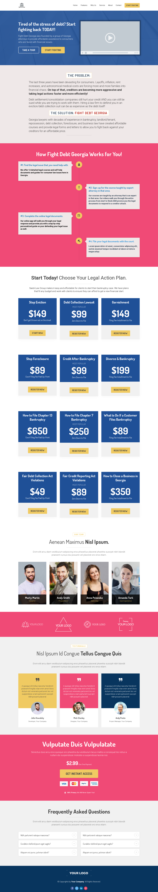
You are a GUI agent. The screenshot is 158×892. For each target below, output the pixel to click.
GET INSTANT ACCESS (79, 774)
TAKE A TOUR (28, 50)
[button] (74, 835)
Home (75, 5)
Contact (118, 5)
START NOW (37, 333)
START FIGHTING (132, 5)
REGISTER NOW (79, 333)
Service (102, 5)
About (110, 5)
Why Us (93, 5)
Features (84, 5)
